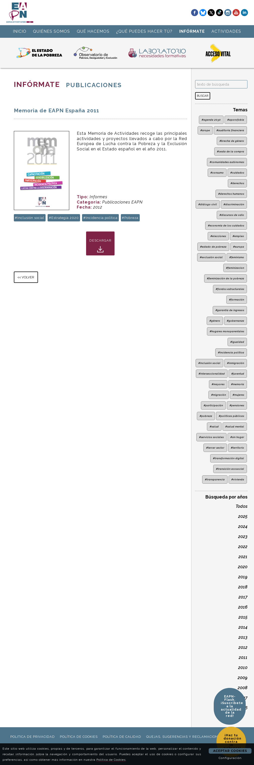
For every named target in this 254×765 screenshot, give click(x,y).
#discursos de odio (232, 215)
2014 (242, 627)
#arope (205, 130)
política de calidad (122, 737)
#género (214, 320)
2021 (242, 556)
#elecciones (218, 236)
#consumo (217, 172)
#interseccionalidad (212, 373)
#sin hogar (237, 437)
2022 (242, 546)
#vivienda (237, 479)
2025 (242, 516)
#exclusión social (211, 257)
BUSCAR (202, 95)
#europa (238, 246)
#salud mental (234, 426)
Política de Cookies (111, 759)
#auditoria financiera (230, 130)
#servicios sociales (211, 437)
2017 (242, 597)
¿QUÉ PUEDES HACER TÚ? (144, 31)
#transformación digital (228, 458)
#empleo (238, 236)
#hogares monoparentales (227, 331)
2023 (242, 536)
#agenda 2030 (211, 119)
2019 (242, 577)
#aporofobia (235, 119)
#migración (218, 394)
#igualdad (237, 342)
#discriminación (234, 204)
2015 (242, 617)
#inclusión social (209, 363)
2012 (242, 647)
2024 (242, 526)
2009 (242, 677)
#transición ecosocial (230, 469)
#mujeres (238, 394)
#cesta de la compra (230, 151)
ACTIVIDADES (226, 31)
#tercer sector (215, 447)
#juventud (237, 373)
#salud (214, 426)
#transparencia (215, 479)
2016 (242, 607)
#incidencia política (231, 352)
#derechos (237, 183)
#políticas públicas (231, 416)
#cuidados (237, 172)
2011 (243, 657)
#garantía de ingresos (229, 310)
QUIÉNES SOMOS (51, 31)
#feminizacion (235, 268)
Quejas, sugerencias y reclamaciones (184, 737)
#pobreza (206, 416)
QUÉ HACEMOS (93, 31)
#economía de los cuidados (226, 225)
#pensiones (237, 405)
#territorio (237, 447)
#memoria (237, 384)
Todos (241, 506)
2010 (242, 667)
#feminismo (236, 257)
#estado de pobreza (213, 246)
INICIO (19, 31)
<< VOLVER (25, 277)
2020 (242, 566)
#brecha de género (232, 141)
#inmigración (235, 363)
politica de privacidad (32, 737)
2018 (242, 587)
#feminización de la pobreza (225, 278)
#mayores (218, 384)
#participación (213, 405)
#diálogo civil (207, 204)
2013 (242, 637)
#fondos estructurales (230, 289)
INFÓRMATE (192, 31)
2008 (242, 687)
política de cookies (79, 737)
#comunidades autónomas (227, 162)
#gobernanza (235, 320)
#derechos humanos (231, 193)
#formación (236, 299)
